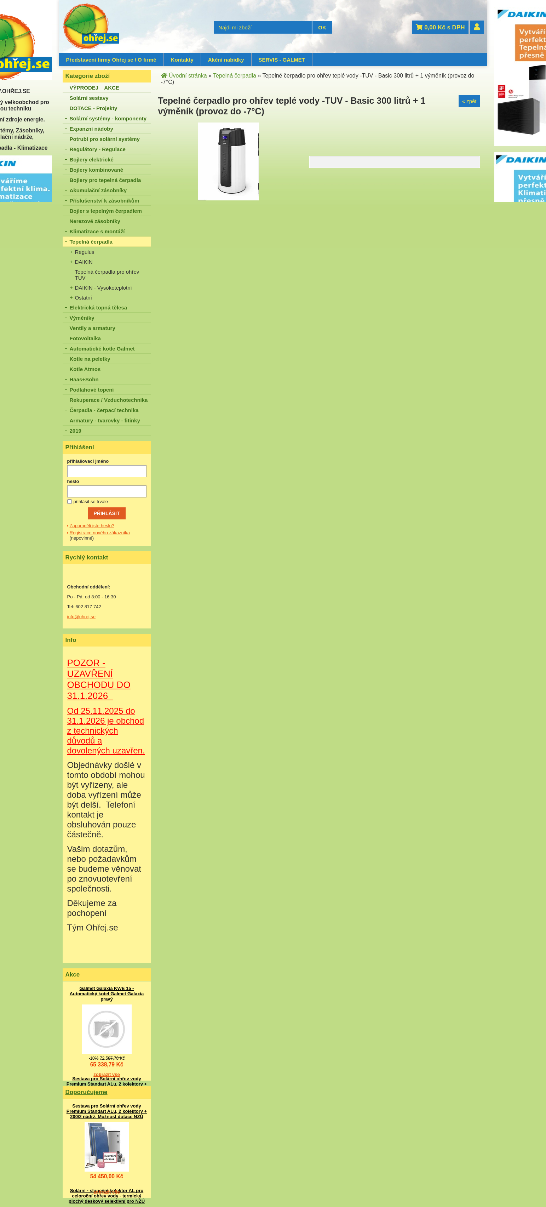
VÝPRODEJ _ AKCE (94, 88)
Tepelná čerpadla (91, 242)
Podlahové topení (92, 390)
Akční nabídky (226, 60)
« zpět (469, 101)
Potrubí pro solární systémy (105, 139)
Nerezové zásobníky (95, 221)
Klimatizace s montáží (97, 231)
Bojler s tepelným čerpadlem (106, 211)
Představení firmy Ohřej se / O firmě (111, 60)
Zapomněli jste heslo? (92, 525)
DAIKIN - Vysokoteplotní (103, 288)
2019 (75, 431)
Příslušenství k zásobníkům (104, 201)
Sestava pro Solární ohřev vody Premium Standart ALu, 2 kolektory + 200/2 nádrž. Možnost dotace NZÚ (107, 1084)
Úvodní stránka (188, 76)
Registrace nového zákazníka (100, 532)
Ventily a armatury (92, 328)
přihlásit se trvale (91, 501)
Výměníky (82, 318)
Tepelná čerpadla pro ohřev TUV (107, 275)
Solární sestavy (89, 98)
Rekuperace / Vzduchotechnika (109, 400)
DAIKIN (84, 262)
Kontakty (182, 60)
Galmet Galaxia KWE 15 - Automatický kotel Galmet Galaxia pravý (107, 994)
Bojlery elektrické (92, 159)
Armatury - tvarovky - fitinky (105, 420)
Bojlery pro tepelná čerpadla (105, 180)
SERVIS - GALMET (282, 60)
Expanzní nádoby (91, 129)
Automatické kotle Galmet (102, 349)
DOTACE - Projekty (93, 108)
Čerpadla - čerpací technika (104, 410)
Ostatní (83, 298)
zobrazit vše (106, 1074)
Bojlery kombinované (96, 170)
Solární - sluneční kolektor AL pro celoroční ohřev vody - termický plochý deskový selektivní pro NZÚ (107, 1196)
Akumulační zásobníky (98, 190)
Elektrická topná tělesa (98, 307)
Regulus (84, 252)
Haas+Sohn (84, 379)
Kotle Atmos (85, 369)
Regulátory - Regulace (98, 149)
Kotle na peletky (90, 359)
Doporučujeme (86, 1092)
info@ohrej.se (81, 616)
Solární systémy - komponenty (108, 118)
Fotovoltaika (85, 338)
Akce (72, 974)
